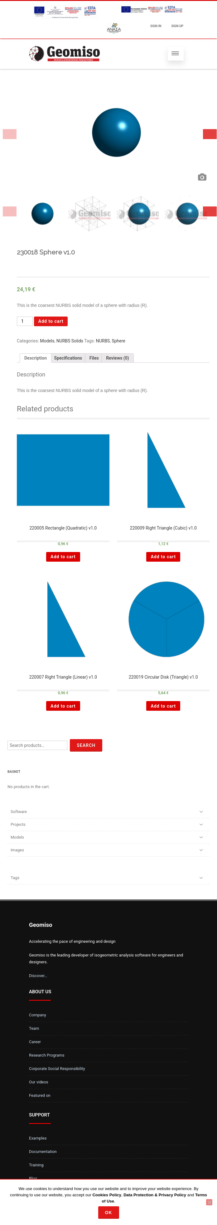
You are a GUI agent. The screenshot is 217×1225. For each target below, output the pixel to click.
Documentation (43, 1151)
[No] (209, 1202)
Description (35, 358)
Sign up (177, 26)
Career (35, 1041)
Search (86, 745)
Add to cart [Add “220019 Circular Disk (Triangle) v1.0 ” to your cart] (163, 706)
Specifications (68, 358)
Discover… (38, 975)
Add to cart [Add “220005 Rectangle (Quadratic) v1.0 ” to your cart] (63, 556)
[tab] (35, 358)
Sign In (155, 26)
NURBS (103, 340)
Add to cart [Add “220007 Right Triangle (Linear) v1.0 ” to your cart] (63, 706)
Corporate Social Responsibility (57, 1068)
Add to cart (51, 321)
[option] (113, 134)
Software (19, 811)
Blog (33, 1178)
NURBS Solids (69, 340)
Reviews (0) (117, 358)
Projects (18, 824)
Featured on (40, 1095)
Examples (37, 1138)
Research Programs (47, 1055)
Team (34, 1028)
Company (37, 1015)
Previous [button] (10, 134)
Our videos (38, 1082)
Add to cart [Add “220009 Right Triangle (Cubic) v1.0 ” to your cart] (163, 556)
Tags (15, 877)
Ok (108, 1212)
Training (36, 1165)
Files (94, 358)
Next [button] (210, 134)
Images (17, 850)
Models (47, 340)
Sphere (118, 340)
